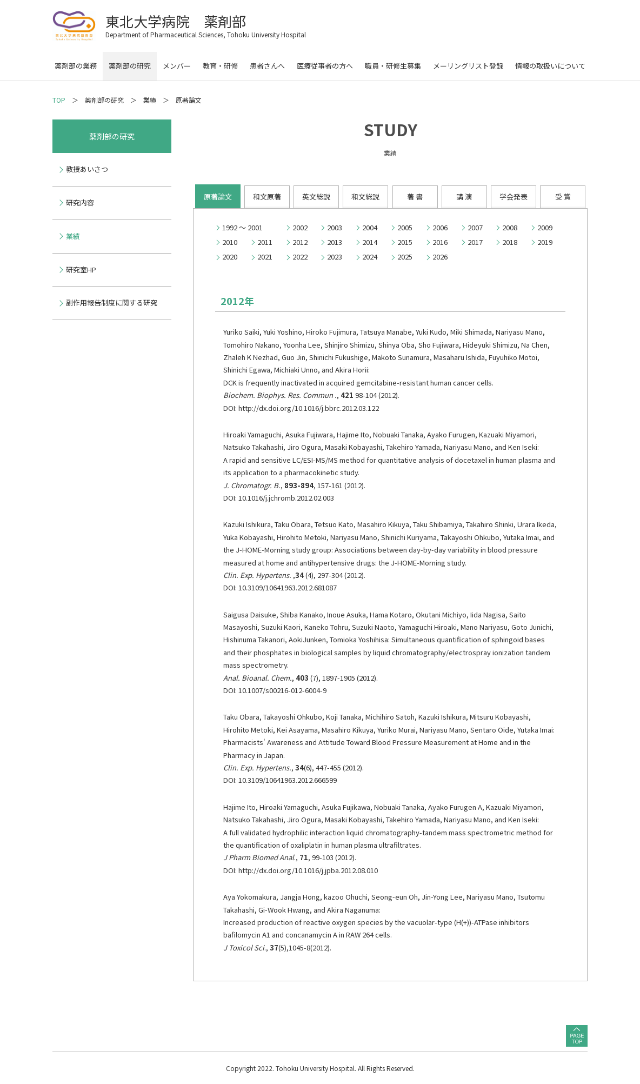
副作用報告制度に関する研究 (111, 302)
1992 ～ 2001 (242, 227)
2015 (404, 242)
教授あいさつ (87, 169)
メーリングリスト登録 (468, 66)
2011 (264, 242)
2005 (404, 227)
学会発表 (513, 196)
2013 (334, 242)
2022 (300, 256)
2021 (264, 256)
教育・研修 (220, 66)
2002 (300, 227)
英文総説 (316, 196)
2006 (440, 227)
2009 (544, 227)
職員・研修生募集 (393, 66)
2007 (475, 227)
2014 (369, 242)
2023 (334, 256)
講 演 (464, 196)
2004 (369, 227)
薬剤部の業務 (76, 66)
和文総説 (365, 196)
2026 (440, 256)
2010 (229, 242)
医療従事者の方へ (325, 66)
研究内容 (80, 202)
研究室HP (81, 269)
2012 (300, 242)
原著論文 (218, 196)
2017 (475, 242)
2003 (334, 227)
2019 (544, 242)
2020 (229, 256)
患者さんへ (267, 66)
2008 (509, 227)
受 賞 (563, 196)
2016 (440, 242)
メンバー (177, 66)
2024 (369, 256)
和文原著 (267, 196)
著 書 (415, 196)
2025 (404, 256)
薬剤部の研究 (130, 66)
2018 (509, 242)
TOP (58, 99)
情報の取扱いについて (550, 66)
